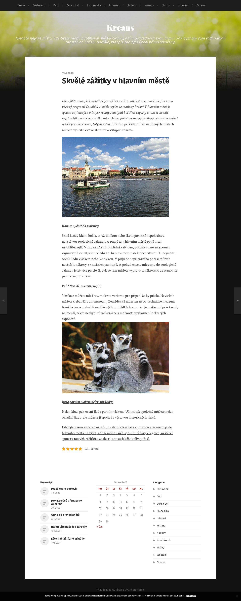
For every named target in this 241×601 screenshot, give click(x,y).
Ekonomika (94, 5)
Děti (55, 5)
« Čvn (99, 527)
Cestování (39, 5)
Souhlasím (191, 596)
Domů (21, 5)
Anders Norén (136, 590)
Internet (114, 5)
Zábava (201, 5)
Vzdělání (183, 5)
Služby (166, 5)
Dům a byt (72, 5)
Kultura (131, 5)
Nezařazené (164, 541)
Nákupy (149, 5)
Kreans (120, 27)
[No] (236, 596)
